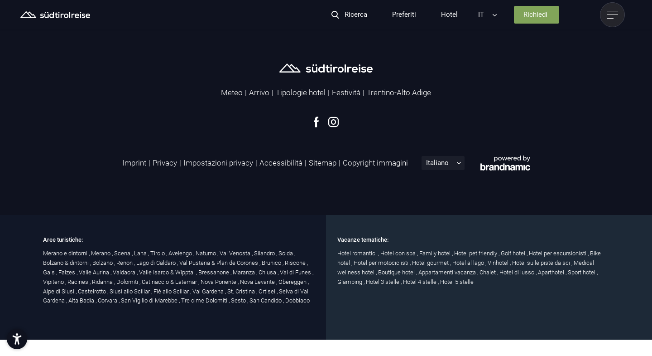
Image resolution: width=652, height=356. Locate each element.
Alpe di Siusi (59, 291)
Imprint (134, 162)
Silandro (265, 253)
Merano (101, 253)
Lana (141, 253)
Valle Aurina (94, 272)
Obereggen (293, 281)
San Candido (266, 300)
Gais (49, 272)
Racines (78, 281)
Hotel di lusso (517, 272)
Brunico (272, 262)
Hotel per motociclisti (382, 262)
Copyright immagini (375, 162)
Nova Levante (258, 281)
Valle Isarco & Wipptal (167, 272)
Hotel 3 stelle (383, 281)
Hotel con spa (398, 253)
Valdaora (125, 272)
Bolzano (103, 262)
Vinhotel (499, 262)
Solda (286, 253)
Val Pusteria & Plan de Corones (219, 262)
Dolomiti (127, 281)
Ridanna (103, 281)
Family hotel (435, 253)
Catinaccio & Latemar (170, 281)
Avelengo (180, 253)
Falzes (67, 272)
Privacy (165, 162)
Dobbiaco (297, 300)
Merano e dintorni (66, 253)
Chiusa (268, 272)
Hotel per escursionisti (558, 253)
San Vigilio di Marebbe (150, 300)
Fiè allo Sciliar (171, 291)
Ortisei (268, 291)
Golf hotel (514, 253)
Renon (125, 262)
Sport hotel (582, 272)
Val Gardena (208, 291)
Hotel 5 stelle (457, 281)
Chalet (488, 272)
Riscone (296, 262)
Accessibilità (280, 162)
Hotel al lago (468, 262)
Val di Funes (296, 272)
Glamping (350, 281)
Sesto (239, 300)
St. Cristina (241, 291)
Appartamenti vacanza (447, 272)
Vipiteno (54, 281)
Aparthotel (552, 272)
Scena (123, 253)
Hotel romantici (357, 253)
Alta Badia (82, 300)
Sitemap (322, 162)
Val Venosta (236, 253)
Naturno (206, 253)
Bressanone (214, 272)
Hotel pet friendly (476, 253)
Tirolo (158, 253)
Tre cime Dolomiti (205, 300)
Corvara (108, 300)
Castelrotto (92, 291)
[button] (17, 339)
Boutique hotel (397, 272)
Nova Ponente (219, 281)
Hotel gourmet (431, 262)
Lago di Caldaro (156, 262)
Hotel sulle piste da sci (541, 262)
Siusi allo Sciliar (130, 291)
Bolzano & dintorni (66, 262)
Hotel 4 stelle (420, 281)
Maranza (244, 272)
